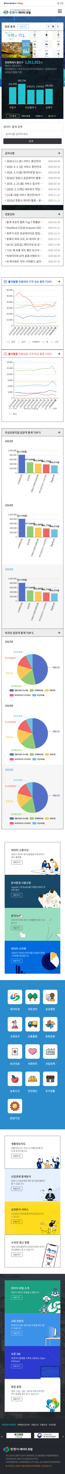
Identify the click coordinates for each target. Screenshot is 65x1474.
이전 (48, 26)
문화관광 (50, 1036)
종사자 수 (52, 116)
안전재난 (32, 1090)
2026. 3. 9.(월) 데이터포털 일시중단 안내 (25, 172)
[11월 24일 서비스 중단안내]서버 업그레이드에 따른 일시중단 (25, 195)
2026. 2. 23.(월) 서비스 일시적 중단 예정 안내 (25, 183)
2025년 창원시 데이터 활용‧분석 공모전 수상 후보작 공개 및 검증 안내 (25, 200)
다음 (58, 26)
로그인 (60, 3)
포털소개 (34, 1424)
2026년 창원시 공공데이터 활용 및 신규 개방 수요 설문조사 (25, 178)
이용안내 (43, 1424)
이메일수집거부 (23, 1424)
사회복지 (32, 1063)
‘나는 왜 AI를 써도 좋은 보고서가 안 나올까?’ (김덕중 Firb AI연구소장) (25, 250)
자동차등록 (25, 116)
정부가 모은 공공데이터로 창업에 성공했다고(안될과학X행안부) (25, 233)
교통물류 (32, 1036)
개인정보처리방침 (9, 1424)
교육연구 (15, 1036)
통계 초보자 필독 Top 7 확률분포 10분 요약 (25, 222)
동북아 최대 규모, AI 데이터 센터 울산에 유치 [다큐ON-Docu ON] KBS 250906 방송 (25, 239)
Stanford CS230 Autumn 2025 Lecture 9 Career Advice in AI (25, 228)
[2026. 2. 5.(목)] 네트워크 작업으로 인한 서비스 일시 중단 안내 (25, 189)
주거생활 (50, 1090)
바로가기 (23, 26)
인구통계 (12, 116)
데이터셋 (15, 1009)
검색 (31, 141)
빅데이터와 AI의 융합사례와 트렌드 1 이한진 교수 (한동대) (25, 256)
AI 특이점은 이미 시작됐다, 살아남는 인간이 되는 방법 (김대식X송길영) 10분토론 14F (25, 261)
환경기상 (15, 1118)
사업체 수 (39, 116)
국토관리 (32, 1009)
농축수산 (15, 1090)
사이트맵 (52, 1424)
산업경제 (50, 1063)
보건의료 (15, 1063)
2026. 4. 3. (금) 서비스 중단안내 (24, 167)
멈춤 (53, 26)
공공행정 (50, 1009)
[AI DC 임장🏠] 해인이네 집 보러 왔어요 (25, 244)
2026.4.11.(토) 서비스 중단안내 (24, 161)
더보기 (59, 153)
